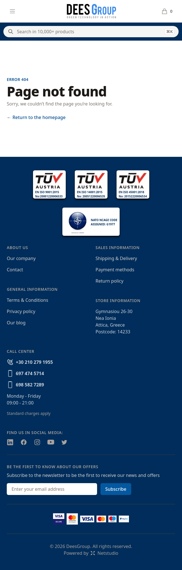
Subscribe (115, 489)
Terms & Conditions (27, 300)
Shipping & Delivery (116, 258)
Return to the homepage (36, 117)
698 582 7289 (30, 385)
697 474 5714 (30, 373)
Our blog (16, 323)
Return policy (110, 281)
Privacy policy (21, 311)
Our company (21, 258)
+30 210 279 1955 (34, 362)
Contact (15, 270)
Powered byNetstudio (91, 553)
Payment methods (115, 270)
